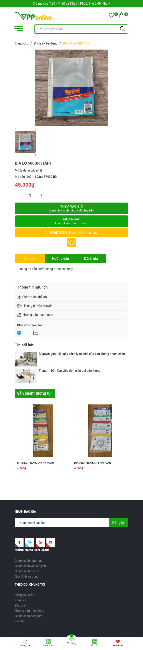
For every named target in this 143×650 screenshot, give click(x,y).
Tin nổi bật (24, 345)
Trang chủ (21, 579)
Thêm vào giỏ (71, 208)
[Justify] (122, 29)
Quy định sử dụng (27, 555)
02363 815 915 (60, 232)
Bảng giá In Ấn (24, 574)
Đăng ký (118, 501)
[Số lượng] (30, 195)
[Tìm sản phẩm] (81, 29)
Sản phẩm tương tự (34, 372)
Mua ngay (71, 221)
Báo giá (20, 584)
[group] (71, 88)
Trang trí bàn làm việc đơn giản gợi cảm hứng (69, 360)
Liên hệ (20, 600)
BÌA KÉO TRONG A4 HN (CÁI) (92, 441)
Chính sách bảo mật (28, 539)
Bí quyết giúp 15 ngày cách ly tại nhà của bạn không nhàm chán (82, 354)
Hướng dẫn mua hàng (29, 589)
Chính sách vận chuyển (30, 545)
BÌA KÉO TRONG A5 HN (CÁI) (35, 441)
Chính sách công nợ (28, 595)
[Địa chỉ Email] (71, 501)
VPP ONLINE (48, 627)
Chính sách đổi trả (27, 550)
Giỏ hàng (71, 643)
